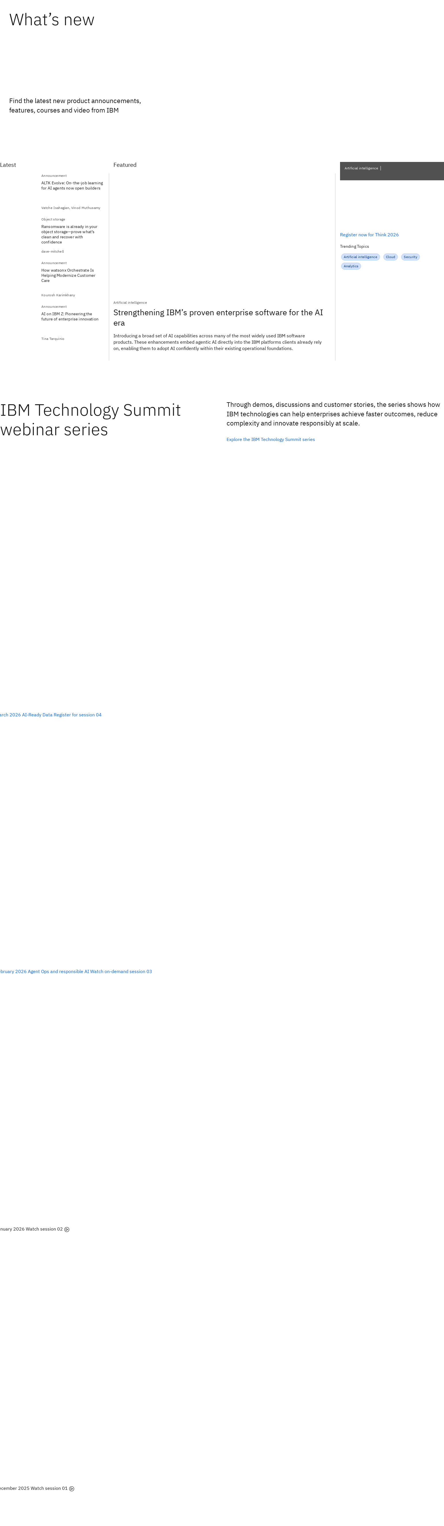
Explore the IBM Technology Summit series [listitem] (271, 439)
